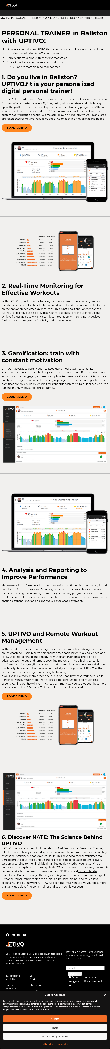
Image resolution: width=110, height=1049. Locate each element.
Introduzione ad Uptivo (12, 977)
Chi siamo (35, 985)
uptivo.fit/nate (87, 871)
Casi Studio (33, 977)
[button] (105, 994)
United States (66, 17)
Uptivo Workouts (10, 987)
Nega (55, 1027)
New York (84, 17)
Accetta (55, 1018)
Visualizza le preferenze (55, 1036)
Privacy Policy (62, 1044)
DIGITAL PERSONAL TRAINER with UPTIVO (27, 17)
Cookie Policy (47, 1044)
